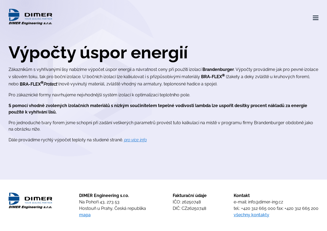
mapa (85, 214)
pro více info (135, 139)
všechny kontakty (251, 214)
